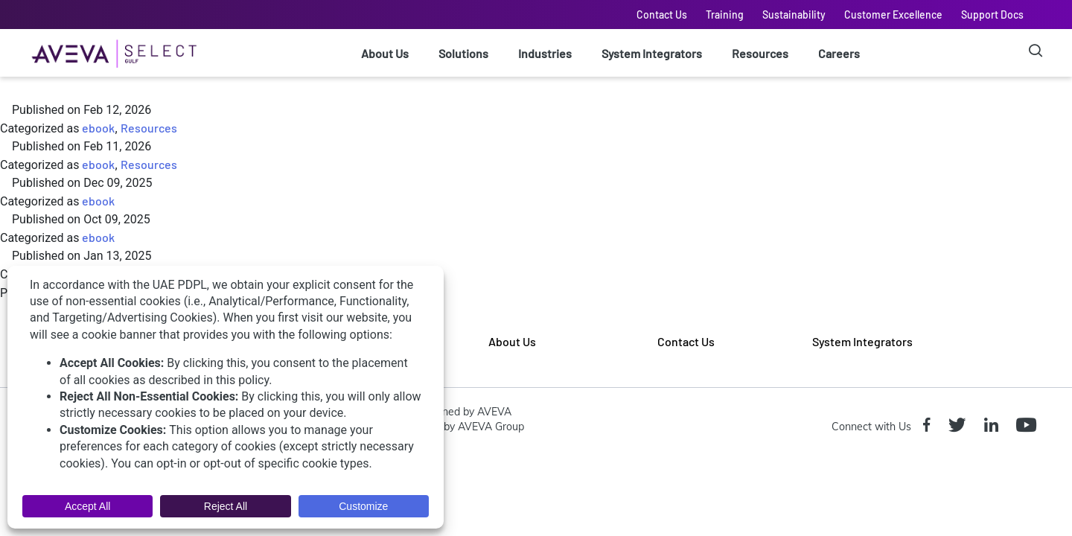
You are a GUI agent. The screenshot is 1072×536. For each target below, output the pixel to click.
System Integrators (652, 53)
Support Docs (992, 14)
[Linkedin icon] (994, 427)
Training (725, 14)
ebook (98, 128)
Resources (760, 53)
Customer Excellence (893, 14)
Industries (545, 53)
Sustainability (794, 14)
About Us (385, 53)
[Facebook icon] (930, 427)
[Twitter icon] (960, 427)
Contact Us (661, 14)
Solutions (463, 53)
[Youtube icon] (1029, 427)
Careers (839, 53)
